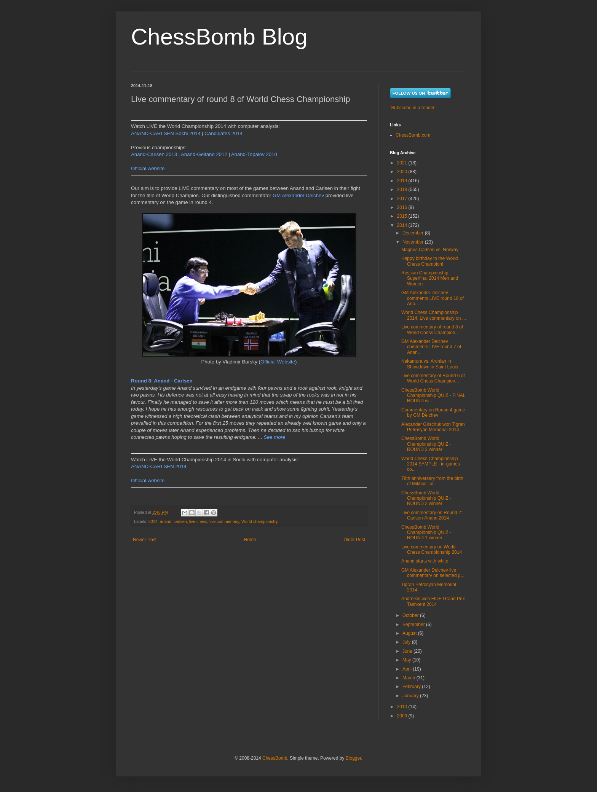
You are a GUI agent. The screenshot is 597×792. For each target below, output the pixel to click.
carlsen (180, 521)
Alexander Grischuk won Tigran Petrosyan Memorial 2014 (433, 427)
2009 (403, 716)
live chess (198, 521)
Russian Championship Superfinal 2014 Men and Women (429, 278)
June (407, 651)
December (413, 233)
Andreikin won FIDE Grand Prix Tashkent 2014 (433, 601)
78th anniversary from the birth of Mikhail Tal (432, 481)
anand (165, 521)
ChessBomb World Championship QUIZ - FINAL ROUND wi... (433, 395)
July (407, 642)
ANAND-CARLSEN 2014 (159, 466)
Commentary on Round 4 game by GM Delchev (433, 412)
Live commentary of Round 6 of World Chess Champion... (433, 378)
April (407, 669)
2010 (403, 706)
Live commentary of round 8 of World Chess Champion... (432, 329)
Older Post (354, 539)
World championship (260, 521)
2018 (403, 189)
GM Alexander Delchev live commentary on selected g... (433, 572)
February (412, 686)
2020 (403, 171)
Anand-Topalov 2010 (254, 154)
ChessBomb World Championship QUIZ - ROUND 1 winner (426, 532)
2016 (403, 207)
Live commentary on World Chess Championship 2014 (431, 549)
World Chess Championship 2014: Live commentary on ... (433, 315)
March (409, 677)
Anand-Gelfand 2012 (204, 154)
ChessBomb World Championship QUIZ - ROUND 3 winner (426, 444)
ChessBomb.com (413, 135)
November (413, 242)
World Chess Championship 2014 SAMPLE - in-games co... (430, 464)
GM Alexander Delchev (298, 195)
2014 (153, 521)
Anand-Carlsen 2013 (154, 154)
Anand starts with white (424, 561)
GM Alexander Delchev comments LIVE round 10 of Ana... (432, 298)
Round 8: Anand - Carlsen (161, 381)
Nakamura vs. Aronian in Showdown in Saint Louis (429, 364)
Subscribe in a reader (412, 107)
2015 (403, 216)
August (410, 633)
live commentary (224, 521)
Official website (147, 168)
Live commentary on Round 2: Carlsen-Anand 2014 (431, 515)
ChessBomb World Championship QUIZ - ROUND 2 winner (426, 498)
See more (274, 437)
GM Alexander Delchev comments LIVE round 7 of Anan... (431, 347)
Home (250, 539)
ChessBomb (274, 758)
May (407, 660)
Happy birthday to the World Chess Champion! (429, 261)
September (414, 624)
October (411, 615)
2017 (403, 198)
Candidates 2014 (223, 133)
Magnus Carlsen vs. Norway (429, 249)
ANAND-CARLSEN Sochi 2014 (166, 133)
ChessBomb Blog (219, 36)
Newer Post (144, 539)
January (411, 695)
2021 (403, 163)
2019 (403, 180)
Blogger (353, 758)
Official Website (277, 362)
